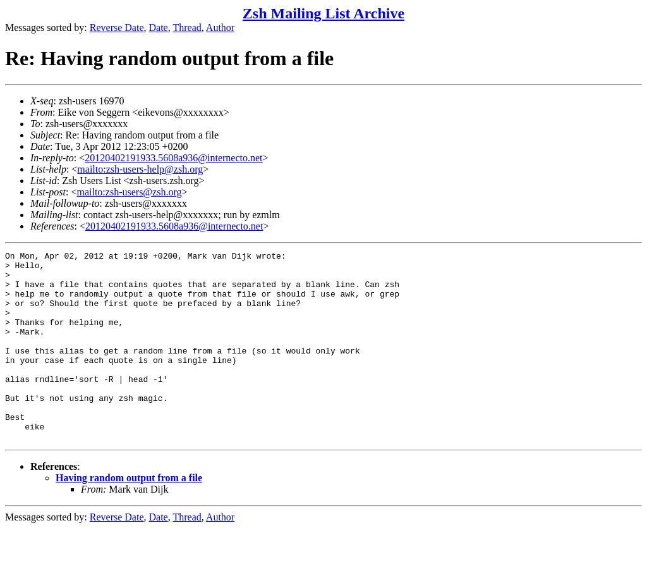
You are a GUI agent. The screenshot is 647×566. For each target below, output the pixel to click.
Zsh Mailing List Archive (323, 13)
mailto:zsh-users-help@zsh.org (140, 169)
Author (220, 27)
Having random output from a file (129, 515)
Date (158, 27)
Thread (186, 27)
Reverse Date (117, 27)
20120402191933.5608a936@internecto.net (173, 157)
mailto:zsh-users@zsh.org (128, 192)
